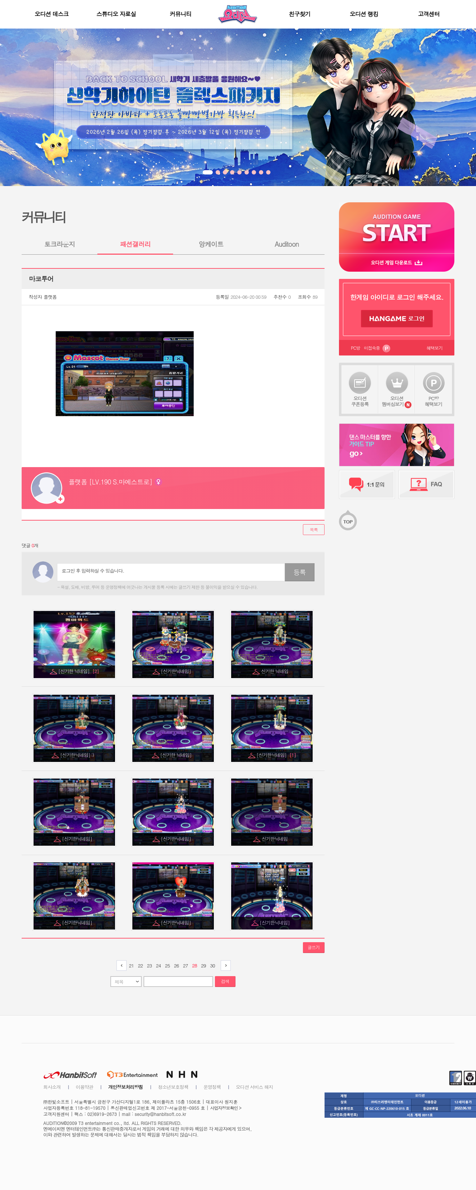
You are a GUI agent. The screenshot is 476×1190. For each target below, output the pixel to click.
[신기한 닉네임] (78, 671)
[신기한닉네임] (176, 671)
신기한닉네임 (275, 838)
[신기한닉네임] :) (77, 754)
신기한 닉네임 (275, 671)
